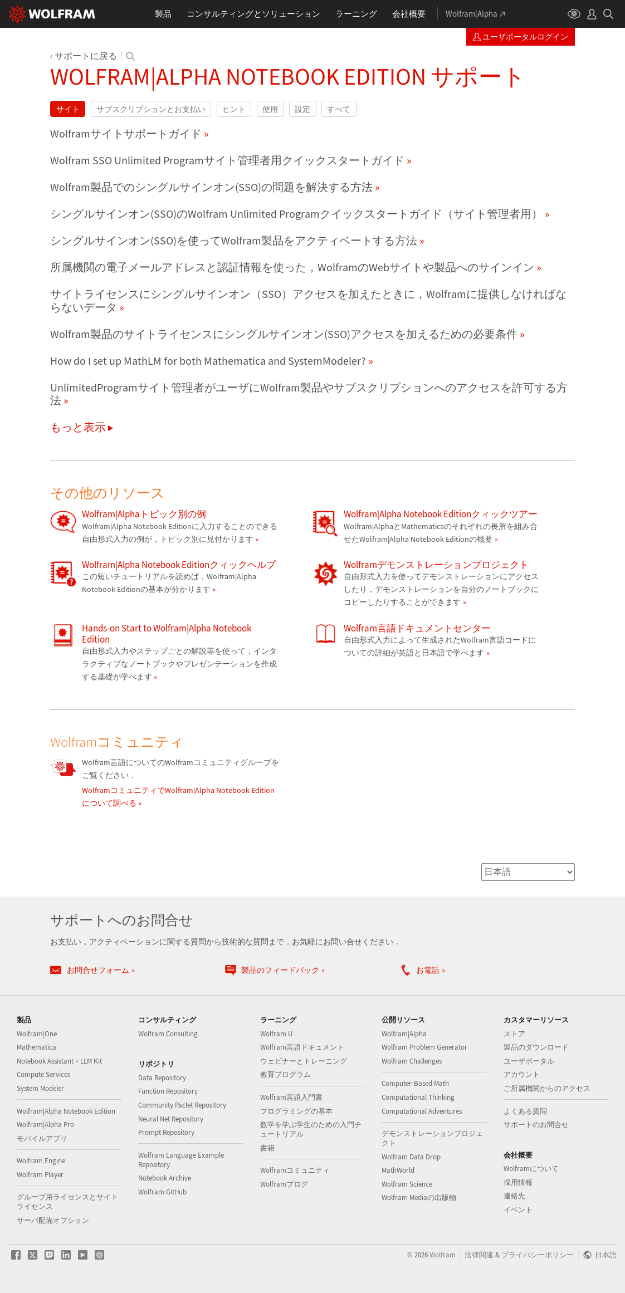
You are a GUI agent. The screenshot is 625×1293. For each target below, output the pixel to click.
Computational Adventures (422, 1111)
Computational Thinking (418, 1097)
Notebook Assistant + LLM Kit (59, 1061)
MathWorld (398, 1170)
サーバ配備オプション (53, 1220)
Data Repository (162, 1078)
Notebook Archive (164, 1178)
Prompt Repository (166, 1132)
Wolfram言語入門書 (291, 1097)
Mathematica (36, 1047)
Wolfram (442, 1254)
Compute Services (43, 1074)
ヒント (234, 109)
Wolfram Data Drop (411, 1157)
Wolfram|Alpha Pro (45, 1124)
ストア (514, 1034)
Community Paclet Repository (182, 1105)
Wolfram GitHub (162, 1192)
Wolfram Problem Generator (424, 1047)
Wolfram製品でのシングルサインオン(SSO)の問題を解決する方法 (211, 187)
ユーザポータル (529, 1061)
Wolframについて (531, 1168)
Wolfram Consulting (168, 1034)
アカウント (522, 1074)
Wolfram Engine (41, 1160)
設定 (302, 109)
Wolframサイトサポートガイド (126, 133)
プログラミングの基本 (296, 1111)
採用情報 (518, 1182)
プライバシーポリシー (537, 1254)
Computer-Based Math (415, 1083)
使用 (270, 109)
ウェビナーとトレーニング (303, 1061)
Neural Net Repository (170, 1119)
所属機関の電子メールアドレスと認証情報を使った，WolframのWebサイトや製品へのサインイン (292, 267)
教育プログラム (285, 1074)
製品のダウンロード (536, 1047)
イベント (518, 1209)
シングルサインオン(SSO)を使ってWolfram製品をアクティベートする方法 (233, 240)
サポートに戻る (86, 55)
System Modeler (40, 1088)
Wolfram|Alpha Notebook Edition (66, 1111)
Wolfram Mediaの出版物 (419, 1197)
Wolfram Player (40, 1174)
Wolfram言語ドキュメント (302, 1047)
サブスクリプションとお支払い (151, 109)
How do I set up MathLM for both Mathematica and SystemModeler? (208, 361)
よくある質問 (525, 1111)
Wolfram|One (37, 1034)
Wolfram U (276, 1034)
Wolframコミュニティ (295, 1170)
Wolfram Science (407, 1184)
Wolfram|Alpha (404, 1034)
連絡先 (514, 1196)
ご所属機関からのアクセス (547, 1088)
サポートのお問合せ (536, 1124)
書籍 (267, 1148)
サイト (68, 109)
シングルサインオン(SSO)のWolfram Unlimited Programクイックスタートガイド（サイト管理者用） (296, 214)
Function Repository (168, 1091)
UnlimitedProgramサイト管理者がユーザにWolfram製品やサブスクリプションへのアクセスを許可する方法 (309, 394)
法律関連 (479, 1254)
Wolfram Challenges (412, 1061)
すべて (338, 109)
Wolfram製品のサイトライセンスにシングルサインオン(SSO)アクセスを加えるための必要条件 (283, 334)
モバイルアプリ (42, 1138)
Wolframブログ (284, 1184)
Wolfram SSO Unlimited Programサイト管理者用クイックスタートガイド (227, 160)
